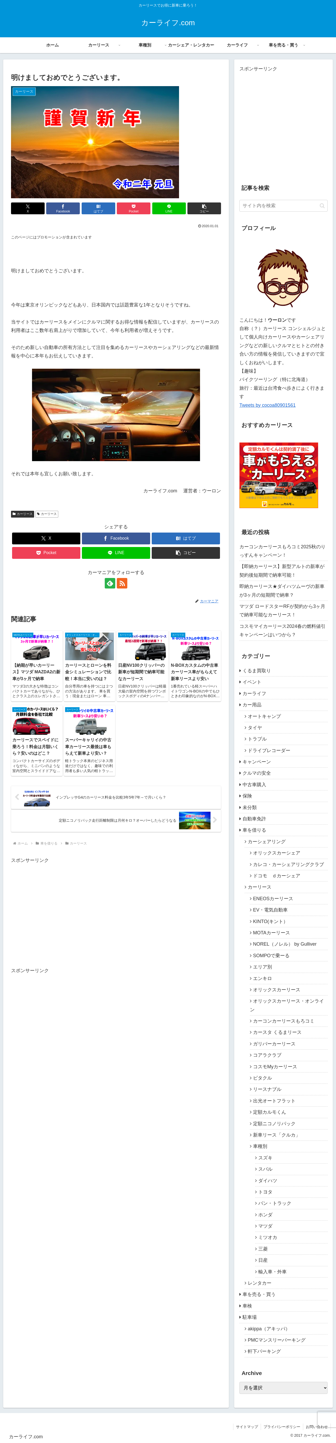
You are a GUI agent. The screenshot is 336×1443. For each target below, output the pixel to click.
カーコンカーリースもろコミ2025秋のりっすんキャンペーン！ (282, 551)
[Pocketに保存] (133, 208)
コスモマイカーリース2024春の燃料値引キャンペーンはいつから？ (282, 630)
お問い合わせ (317, 1427)
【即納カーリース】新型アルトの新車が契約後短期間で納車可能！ (281, 570)
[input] (283, 206)
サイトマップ (247, 1427)
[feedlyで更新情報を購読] (110, 583)
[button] (204, 208)
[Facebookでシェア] (63, 208)
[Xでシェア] (28, 208)
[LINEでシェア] (169, 208)
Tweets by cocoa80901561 (267, 405)
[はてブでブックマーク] (98, 208)
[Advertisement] (55, 918)
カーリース (23, 514)
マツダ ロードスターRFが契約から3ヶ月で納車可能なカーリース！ (282, 610)
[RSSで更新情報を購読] (122, 583)
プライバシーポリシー (282, 1427)
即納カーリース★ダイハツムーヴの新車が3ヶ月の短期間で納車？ (281, 590)
